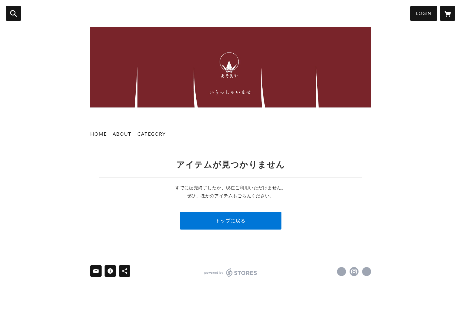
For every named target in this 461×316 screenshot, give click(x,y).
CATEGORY (151, 134)
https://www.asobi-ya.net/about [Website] (366, 271)
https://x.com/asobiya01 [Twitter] (341, 271)
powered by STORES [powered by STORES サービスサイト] (230, 272)
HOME (98, 134)
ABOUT (122, 134)
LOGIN (423, 13)
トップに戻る (230, 220)
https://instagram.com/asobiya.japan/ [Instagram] (354, 271)
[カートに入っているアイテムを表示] (447, 13)
